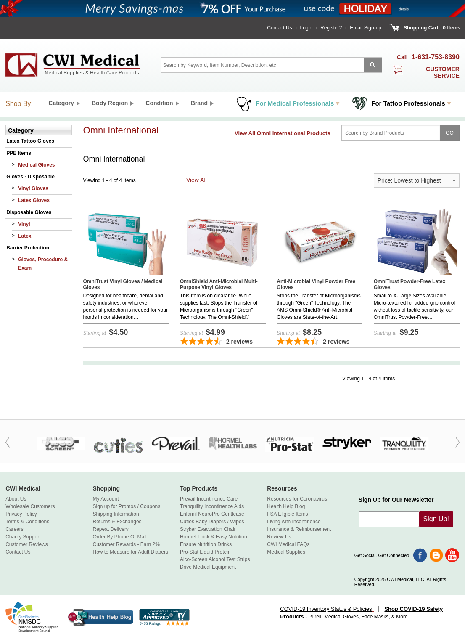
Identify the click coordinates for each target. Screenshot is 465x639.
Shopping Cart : (422, 28)
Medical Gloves (36, 165)
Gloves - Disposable (30, 177)
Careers (14, 529)
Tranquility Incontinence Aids (212, 506)
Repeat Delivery (111, 529)
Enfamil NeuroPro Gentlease (212, 514)
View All (196, 180)
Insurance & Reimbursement (299, 529)
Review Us (279, 537)
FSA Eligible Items (287, 514)
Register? (331, 28)
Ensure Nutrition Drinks (206, 544)
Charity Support (22, 537)
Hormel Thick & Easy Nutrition (213, 537)
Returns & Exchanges (117, 522)
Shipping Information (116, 514)
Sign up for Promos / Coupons (127, 506)
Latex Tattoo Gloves (30, 141)
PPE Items (18, 153)
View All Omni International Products (282, 133)
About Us (15, 499)
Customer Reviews (26, 544)
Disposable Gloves (28, 212)
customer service (443, 72)
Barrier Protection (27, 248)
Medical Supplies (286, 552)
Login (306, 28)
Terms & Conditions (27, 522)
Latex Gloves (34, 200)
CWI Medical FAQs (288, 544)
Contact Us (279, 28)
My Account (106, 499)
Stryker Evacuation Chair (208, 529)
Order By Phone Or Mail (120, 537)
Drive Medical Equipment (208, 567)
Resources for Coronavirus (297, 499)
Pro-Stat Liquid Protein (205, 552)
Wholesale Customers (30, 506)
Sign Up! (436, 518)
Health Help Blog (286, 506)
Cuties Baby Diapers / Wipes (212, 522)
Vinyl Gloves (33, 188)
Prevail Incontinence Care (209, 499)
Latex (24, 236)
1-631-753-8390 (436, 57)
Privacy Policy (21, 514)
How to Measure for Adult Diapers (130, 552)
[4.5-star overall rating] (223, 342)
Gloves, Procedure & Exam (43, 263)
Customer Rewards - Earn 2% (126, 544)
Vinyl (24, 224)
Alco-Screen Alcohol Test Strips (215, 559)
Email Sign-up (365, 28)
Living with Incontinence (293, 522)
